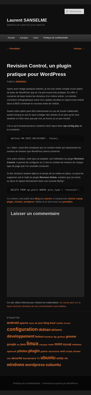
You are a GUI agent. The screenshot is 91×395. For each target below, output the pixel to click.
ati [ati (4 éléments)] (36, 323)
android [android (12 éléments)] (13, 323)
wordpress (29, 202)
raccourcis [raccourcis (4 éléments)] (53, 351)
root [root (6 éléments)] (62, 351)
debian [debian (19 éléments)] (45, 330)
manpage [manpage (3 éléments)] (43, 345)
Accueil (11, 38)
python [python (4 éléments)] (44, 351)
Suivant (79, 48)
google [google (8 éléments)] (11, 344)
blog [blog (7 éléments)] (46, 322)
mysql (79, 198)
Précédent (13, 48)
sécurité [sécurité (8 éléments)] (16, 358)
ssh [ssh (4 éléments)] (9, 358)
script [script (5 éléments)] (69, 351)
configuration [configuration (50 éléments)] (22, 329)
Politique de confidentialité (55, 38)
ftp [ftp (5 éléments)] (55, 336)
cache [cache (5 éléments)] (59, 323)
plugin (10, 202)
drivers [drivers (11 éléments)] (56, 330)
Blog (37, 198)
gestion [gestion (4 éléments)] (61, 337)
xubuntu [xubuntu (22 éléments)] (53, 365)
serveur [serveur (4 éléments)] (77, 351)
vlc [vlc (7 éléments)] (66, 358)
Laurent (48, 198)
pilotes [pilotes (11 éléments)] (22, 351)
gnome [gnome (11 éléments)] (71, 336)
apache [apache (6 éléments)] (24, 323)
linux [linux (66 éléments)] (33, 343)
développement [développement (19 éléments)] (20, 336)
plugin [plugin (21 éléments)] (34, 351)
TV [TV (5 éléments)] (38, 358)
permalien (67, 202)
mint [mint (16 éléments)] (58, 344)
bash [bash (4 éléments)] (40, 323)
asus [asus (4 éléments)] (31, 323)
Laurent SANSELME (27, 20)
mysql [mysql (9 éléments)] (67, 344)
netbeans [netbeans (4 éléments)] (76, 344)
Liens (35, 38)
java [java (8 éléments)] (23, 344)
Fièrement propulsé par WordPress (60, 383)
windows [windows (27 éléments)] (15, 364)
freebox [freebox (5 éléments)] (48, 336)
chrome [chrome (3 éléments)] (67, 323)
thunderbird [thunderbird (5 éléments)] (29, 358)
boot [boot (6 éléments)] (52, 323)
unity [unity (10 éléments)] (60, 358)
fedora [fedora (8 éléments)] (39, 336)
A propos (24, 38)
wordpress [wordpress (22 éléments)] (35, 365)
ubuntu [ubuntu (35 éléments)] (47, 357)
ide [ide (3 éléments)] (18, 345)
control (71, 198)
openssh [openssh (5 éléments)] (12, 351)
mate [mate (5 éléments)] (51, 344)
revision (18, 202)
